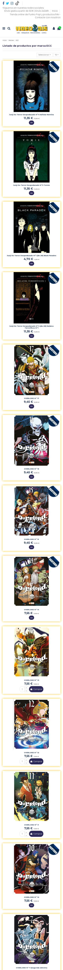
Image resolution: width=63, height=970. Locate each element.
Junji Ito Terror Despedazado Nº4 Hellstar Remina (31, 115)
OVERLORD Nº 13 (31, 680)
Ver (31, 122)
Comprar (36, 689)
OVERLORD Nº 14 (31, 610)
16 (57, 54)
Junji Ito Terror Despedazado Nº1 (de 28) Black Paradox (31, 255)
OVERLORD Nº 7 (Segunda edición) (31, 968)
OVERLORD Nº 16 (31, 469)
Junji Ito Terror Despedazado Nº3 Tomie (31, 185)
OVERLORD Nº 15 (31, 539)
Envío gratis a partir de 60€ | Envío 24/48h (26, 10)
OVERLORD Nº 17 (31, 398)
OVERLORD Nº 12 (31, 752)
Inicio (55, 10)
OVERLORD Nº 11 (31, 825)
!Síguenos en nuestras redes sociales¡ (23, 7)
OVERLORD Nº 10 (31, 897)
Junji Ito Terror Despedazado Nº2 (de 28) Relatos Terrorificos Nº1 (31, 327)
